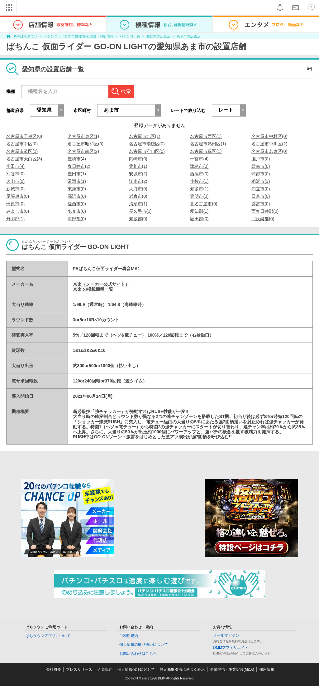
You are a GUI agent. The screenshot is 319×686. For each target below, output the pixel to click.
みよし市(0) (17, 211)
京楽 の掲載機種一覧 (93, 289)
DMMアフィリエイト (230, 647)
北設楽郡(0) (262, 219)
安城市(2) (138, 174)
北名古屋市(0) (203, 204)
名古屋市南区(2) (83, 151)
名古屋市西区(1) (205, 136)
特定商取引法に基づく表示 (182, 669)
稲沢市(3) (260, 181)
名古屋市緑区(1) (205, 151)
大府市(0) (138, 189)
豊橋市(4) (77, 159)
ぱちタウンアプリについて (48, 636)
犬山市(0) (15, 181)
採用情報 (266, 669)
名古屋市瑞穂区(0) (147, 144)
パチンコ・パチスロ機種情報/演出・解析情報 (78, 36)
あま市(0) (77, 211)
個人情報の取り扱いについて (143, 644)
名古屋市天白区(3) (24, 159)
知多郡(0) (138, 219)
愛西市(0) (77, 204)
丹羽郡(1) (15, 219)
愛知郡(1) (199, 211)
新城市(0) (15, 189)
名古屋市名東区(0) (269, 151)
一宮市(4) (199, 159)
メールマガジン (226, 635)
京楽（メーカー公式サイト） (101, 284)
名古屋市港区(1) (22, 151)
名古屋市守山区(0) (147, 151)
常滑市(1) (77, 181)
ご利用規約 (128, 636)
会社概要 (53, 669)
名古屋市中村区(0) (269, 136)
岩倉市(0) (138, 196)
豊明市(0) (199, 196)
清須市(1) (138, 204)
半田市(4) (15, 166)
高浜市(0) (77, 196)
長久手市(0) (140, 211)
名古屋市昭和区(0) (85, 144)
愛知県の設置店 (158, 36)
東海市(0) (77, 189)
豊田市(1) (77, 174)
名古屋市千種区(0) (24, 136)
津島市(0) (199, 166)
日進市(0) (260, 196)
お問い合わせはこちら (138, 653)
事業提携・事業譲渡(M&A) (232, 669)
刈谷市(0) (15, 174)
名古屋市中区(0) (22, 144)
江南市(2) (138, 181)
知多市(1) (199, 189)
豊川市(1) (138, 166)
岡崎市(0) (138, 159)
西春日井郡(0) (265, 211)
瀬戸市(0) (260, 159)
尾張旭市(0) (17, 196)
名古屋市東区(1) (83, 136)
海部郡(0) (77, 219)
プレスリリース (79, 669)
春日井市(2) (79, 166)
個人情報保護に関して (136, 669)
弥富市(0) (260, 204)
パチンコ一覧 (130, 36)
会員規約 (105, 669)
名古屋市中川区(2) (269, 144)
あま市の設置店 (189, 36)
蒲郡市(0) (260, 174)
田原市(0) (15, 204)
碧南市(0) (260, 166)
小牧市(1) (199, 181)
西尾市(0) (199, 174)
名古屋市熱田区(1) (208, 144)
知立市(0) (260, 189)
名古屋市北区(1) (144, 136)
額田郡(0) (199, 219)
